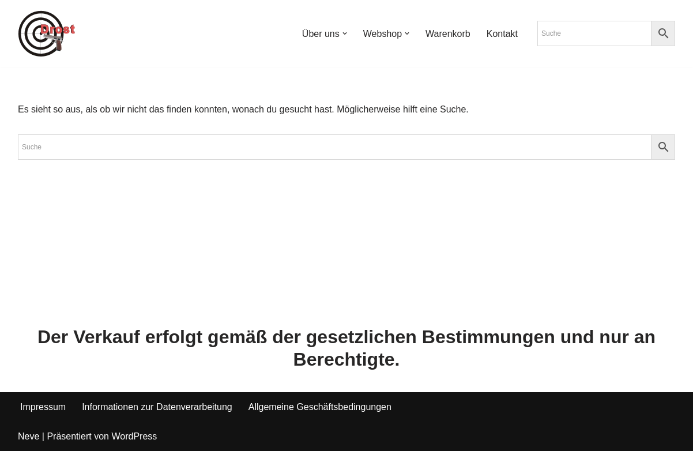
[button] (344, 33)
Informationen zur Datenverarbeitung (157, 407)
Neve (28, 436)
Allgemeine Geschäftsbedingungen (319, 407)
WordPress (134, 436)
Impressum (43, 407)
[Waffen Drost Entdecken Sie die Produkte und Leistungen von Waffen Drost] (47, 33)
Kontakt (502, 34)
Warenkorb (447, 34)
